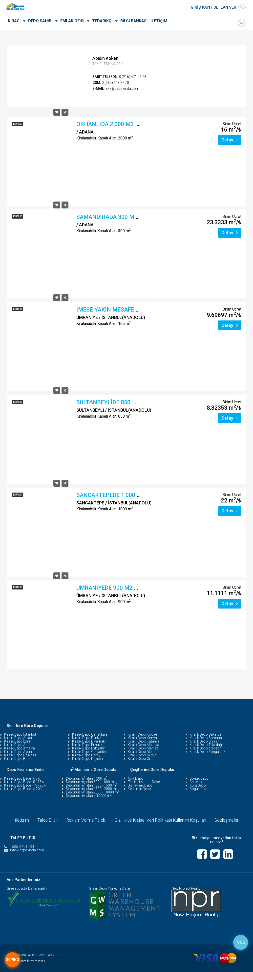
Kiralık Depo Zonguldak (207, 752)
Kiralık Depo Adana (18, 745)
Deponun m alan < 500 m (86, 778)
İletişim (20, 820)
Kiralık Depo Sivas (203, 741)
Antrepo (196, 782)
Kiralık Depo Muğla (142, 755)
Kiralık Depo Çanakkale (89, 734)
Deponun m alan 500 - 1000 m (90, 782)
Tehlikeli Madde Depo (144, 782)
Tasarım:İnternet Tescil (30, 961)
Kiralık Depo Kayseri (87, 759)
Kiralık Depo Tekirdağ (206, 745)
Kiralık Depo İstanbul (20, 734)
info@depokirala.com (27, 850)
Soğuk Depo (199, 789)
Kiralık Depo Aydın (18, 752)
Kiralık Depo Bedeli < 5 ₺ (22, 778)
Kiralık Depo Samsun (206, 738)
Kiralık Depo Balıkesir (20, 755)
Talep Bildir (46, 820)
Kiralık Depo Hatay (86, 755)
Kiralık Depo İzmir (17, 741)
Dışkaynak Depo (140, 785)
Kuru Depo (198, 785)
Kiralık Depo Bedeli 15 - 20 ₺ (25, 785)
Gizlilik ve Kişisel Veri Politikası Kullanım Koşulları (161, 820)
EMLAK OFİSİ (72, 21)
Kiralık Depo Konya (142, 738)
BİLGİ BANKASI (134, 21)
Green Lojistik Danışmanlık (27, 888)
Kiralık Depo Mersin (142, 752)
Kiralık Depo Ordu (141, 759)
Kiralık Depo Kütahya (144, 741)
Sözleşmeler (228, 820)
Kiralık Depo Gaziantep (89, 752)
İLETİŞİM (158, 21)
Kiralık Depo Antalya (19, 748)
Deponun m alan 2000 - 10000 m (92, 792)
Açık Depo (135, 778)
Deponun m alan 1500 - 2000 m (91, 789)
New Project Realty (185, 888)
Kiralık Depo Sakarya (205, 734)
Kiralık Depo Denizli (86, 738)
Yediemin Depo (139, 789)
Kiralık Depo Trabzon (206, 748)
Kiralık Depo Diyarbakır (89, 741)
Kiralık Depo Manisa (143, 748)
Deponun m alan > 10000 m (89, 796)
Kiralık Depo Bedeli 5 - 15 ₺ (24, 782)
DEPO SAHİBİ (40, 21)
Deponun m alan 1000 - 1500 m (91, 785)
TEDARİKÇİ (102, 21)
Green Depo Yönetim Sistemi (111, 888)
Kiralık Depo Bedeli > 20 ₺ (23, 789)
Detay (230, 139)
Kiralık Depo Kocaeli (143, 734)
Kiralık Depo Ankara (19, 738)
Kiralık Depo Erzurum (88, 745)
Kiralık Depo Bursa (18, 759)
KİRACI (14, 21)
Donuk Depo (199, 778)
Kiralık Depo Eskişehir (88, 748)
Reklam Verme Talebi (85, 820)
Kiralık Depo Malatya (143, 745)
